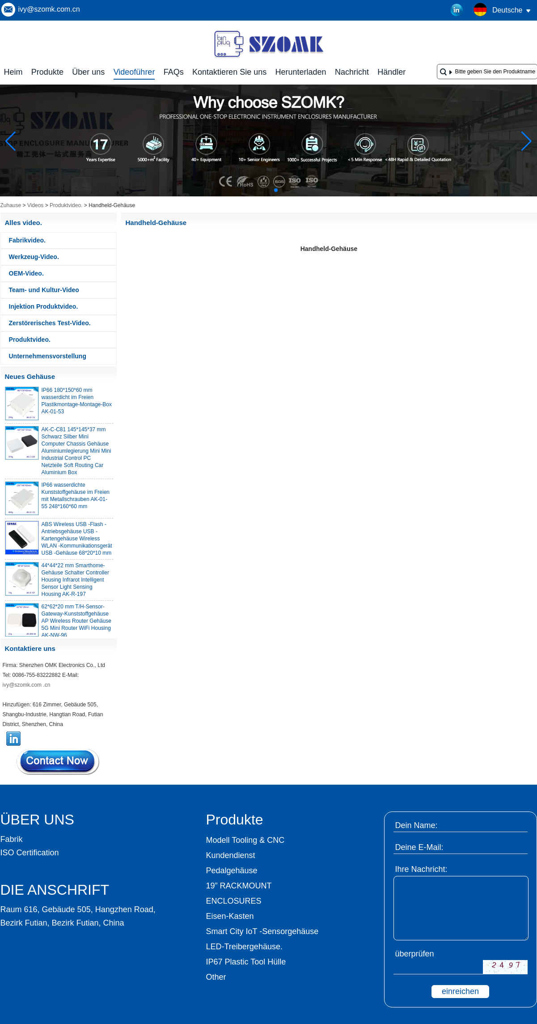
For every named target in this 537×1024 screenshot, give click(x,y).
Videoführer (134, 72)
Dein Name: (416, 825)
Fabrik (11, 839)
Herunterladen (300, 72)
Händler (391, 72)
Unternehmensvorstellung (47, 356)
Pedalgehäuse (232, 870)
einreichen (460, 991)
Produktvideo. (66, 205)
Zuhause (10, 205)
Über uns (88, 72)
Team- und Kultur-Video (44, 289)
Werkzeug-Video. (34, 256)
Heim (13, 72)
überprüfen (414, 953)
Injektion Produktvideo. (43, 306)
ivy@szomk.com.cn (49, 9)
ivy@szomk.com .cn (27, 685)
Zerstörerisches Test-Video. (50, 323)
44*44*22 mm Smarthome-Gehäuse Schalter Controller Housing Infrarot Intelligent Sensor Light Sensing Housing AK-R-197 (75, 582)
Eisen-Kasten (230, 916)
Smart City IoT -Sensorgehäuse (262, 931)
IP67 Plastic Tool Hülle (246, 961)
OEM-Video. (26, 273)
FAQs (174, 72)
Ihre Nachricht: (421, 869)
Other (216, 977)
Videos (35, 205)
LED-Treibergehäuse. (244, 946)
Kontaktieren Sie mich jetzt (58, 761)
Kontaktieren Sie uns (229, 72)
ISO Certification (29, 852)
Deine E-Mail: (419, 847)
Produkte (47, 72)
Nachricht (352, 72)
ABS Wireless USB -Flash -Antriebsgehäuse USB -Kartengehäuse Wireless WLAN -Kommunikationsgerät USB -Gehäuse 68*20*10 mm (77, 541)
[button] (254, 190)
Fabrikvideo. (27, 240)
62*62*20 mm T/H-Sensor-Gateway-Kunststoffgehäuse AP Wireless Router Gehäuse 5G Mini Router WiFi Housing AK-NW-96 (77, 623)
